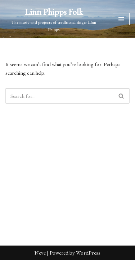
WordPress (88, 252)
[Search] (59, 96)
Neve (40, 252)
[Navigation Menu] (121, 19)
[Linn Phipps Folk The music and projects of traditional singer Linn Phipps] (53, 19)
